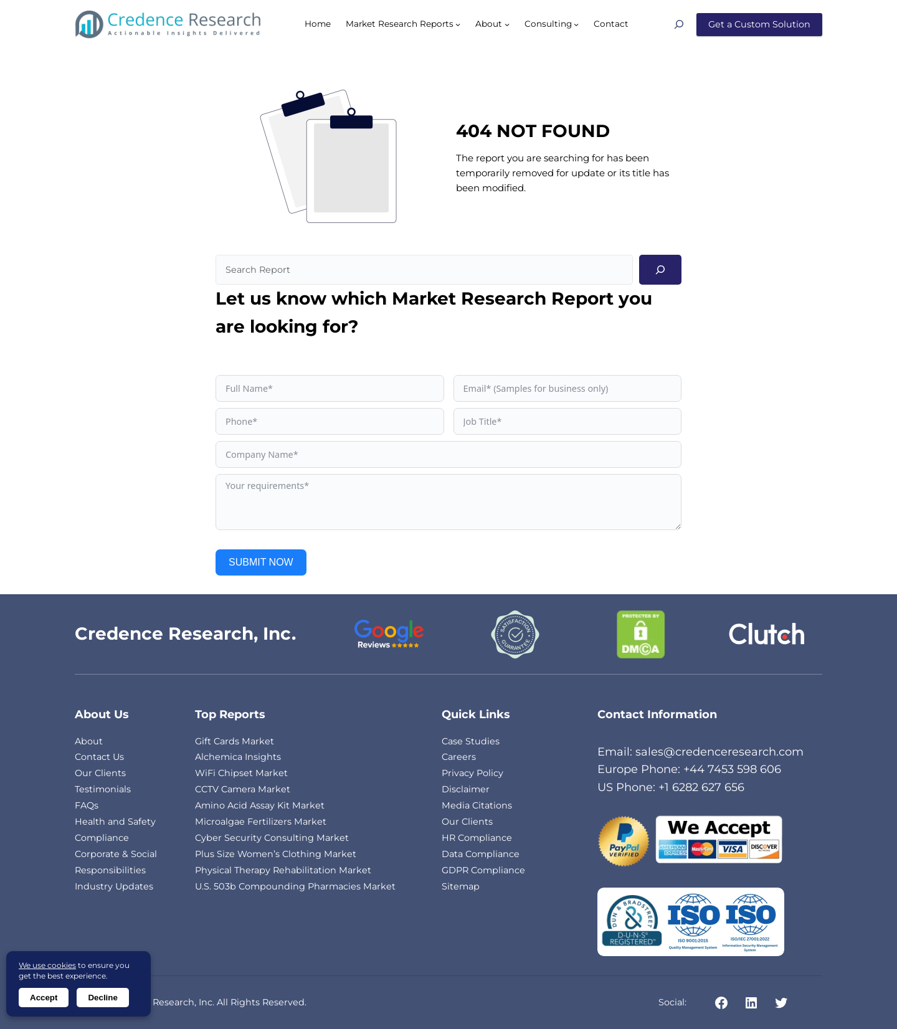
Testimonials (103, 789)
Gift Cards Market (234, 741)
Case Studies (471, 741)
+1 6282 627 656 (701, 787)
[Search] (684, 24)
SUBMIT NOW (261, 562)
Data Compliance (481, 854)
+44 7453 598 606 (732, 769)
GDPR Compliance (483, 870)
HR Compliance (477, 837)
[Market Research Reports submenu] (457, 24)
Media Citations (477, 805)
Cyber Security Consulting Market (272, 837)
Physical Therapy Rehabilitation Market (283, 870)
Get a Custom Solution (759, 24)
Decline (102, 997)
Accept (43, 997)
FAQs (86, 805)
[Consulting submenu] (576, 24)
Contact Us (99, 756)
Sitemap (461, 886)
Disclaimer (466, 789)
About (89, 741)
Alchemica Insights (238, 756)
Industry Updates (114, 886)
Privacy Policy (472, 773)
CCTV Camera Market (242, 789)
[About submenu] (507, 24)
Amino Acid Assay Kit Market (260, 805)
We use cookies (47, 965)
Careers (459, 756)
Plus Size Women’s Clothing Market (275, 854)
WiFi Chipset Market (241, 773)
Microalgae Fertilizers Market (260, 821)
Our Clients (100, 773)
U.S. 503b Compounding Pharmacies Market (295, 886)
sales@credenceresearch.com (719, 752)
